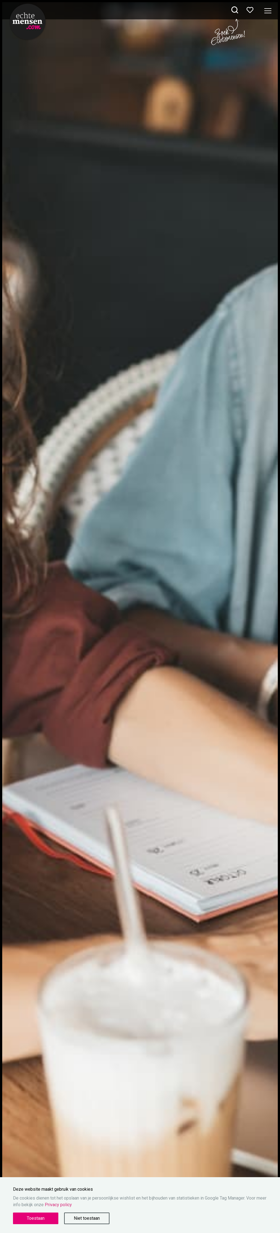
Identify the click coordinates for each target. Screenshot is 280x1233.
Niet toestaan (87, 1218)
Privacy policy (58, 1204)
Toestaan (36, 1218)
